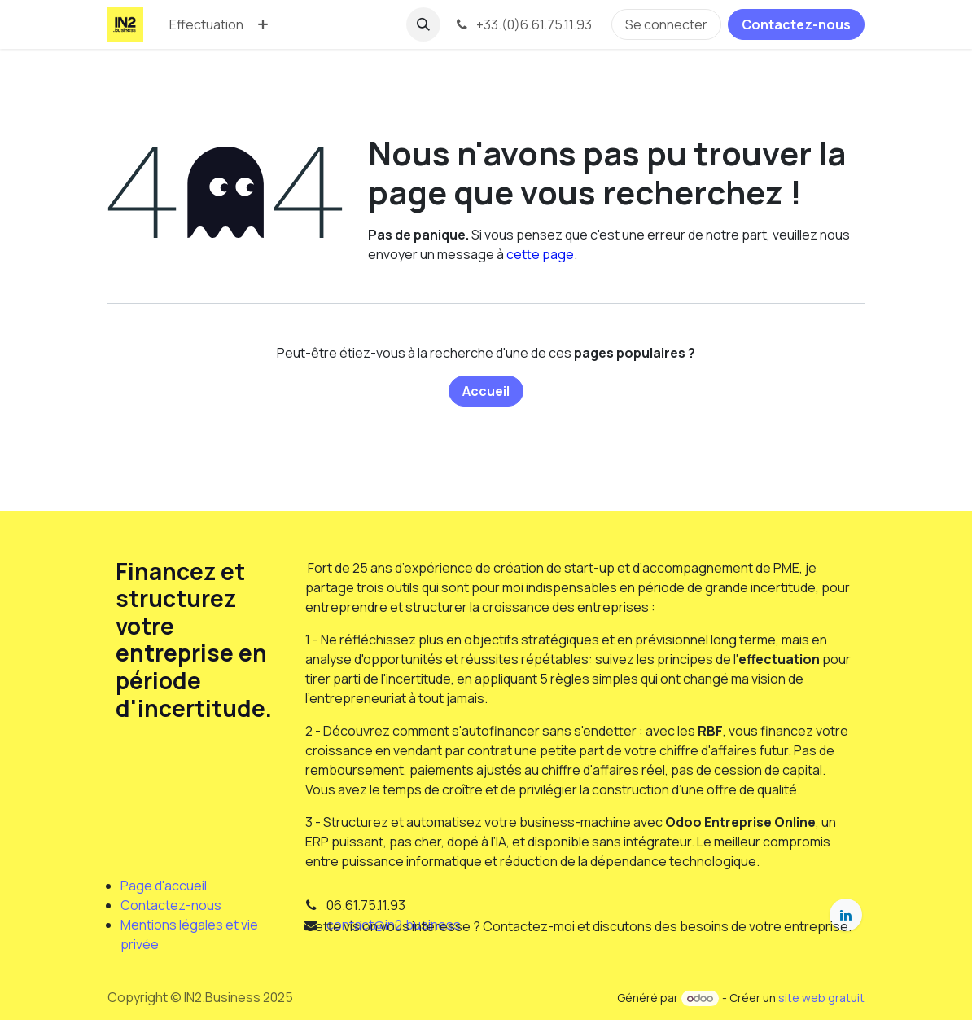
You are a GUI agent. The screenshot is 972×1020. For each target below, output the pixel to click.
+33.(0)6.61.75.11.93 (522, 24)
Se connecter (666, 24)
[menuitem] (206, 24)
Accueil (486, 391)
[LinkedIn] (846, 915)
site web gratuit (821, 997)
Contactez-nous (796, 24)
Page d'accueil (163, 886)
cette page (540, 254)
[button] (423, 24)
